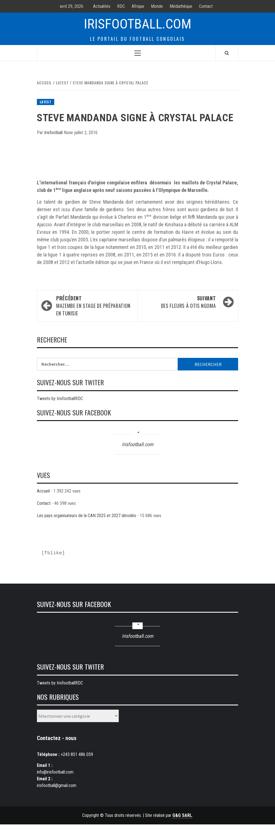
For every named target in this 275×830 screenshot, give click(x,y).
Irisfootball (54, 132)
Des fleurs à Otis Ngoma (179, 301)
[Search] (227, 52)
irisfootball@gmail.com (56, 785)
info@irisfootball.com (55, 772)
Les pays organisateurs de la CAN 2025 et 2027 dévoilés (86, 515)
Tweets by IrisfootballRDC (60, 398)
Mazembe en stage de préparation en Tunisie (94, 305)
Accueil (43, 491)
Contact (206, 6)
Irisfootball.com (137, 24)
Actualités (101, 6)
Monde (157, 6)
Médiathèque (181, 6)
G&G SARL (182, 815)
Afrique (138, 6)
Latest (45, 101)
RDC (121, 6)
